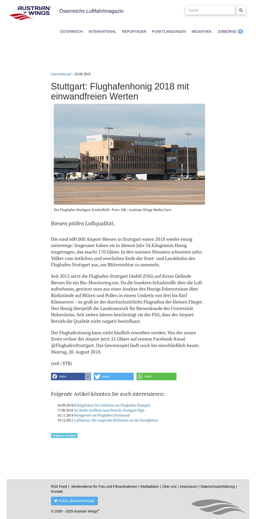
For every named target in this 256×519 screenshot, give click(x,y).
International (102, 32)
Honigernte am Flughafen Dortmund (102, 415)
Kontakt (57, 492)
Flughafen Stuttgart (64, 435)
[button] (71, 376)
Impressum (188, 486)
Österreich (71, 32)
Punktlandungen (169, 32)
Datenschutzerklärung (218, 486)
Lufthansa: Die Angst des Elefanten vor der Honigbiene (116, 420)
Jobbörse (227, 32)
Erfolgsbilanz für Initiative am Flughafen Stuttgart (112, 405)
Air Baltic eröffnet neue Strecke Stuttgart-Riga (109, 410)
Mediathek (202, 32)
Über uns (169, 486)
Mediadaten (149, 486)
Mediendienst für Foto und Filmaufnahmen (104, 486)
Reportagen (134, 32)
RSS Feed (59, 486)
